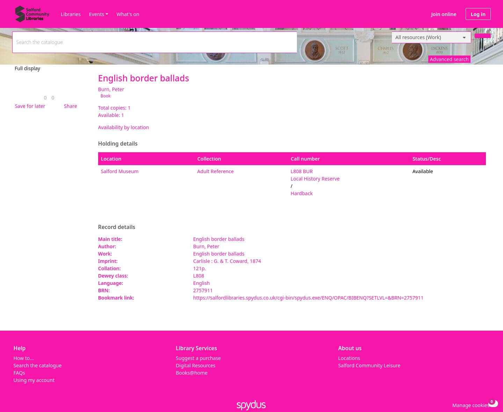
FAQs (19, 372)
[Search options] (431, 37)
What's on (128, 14)
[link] (45, 97)
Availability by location (123, 127)
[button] (28, 106)
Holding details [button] (118, 144)
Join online (444, 14)
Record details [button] (116, 227)
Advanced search (449, 59)
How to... (24, 358)
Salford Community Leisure (369, 365)
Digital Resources (195, 365)
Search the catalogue (38, 365)
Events (96, 14)
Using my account (34, 380)
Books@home (191, 372)
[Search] (483, 36)
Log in (478, 14)
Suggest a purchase (198, 358)
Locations (349, 358)
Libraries (71, 14)
